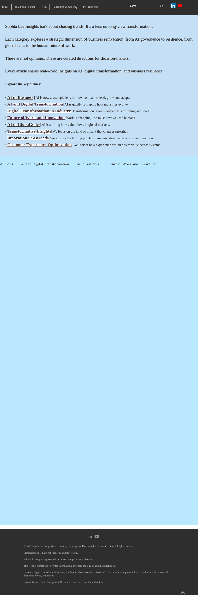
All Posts (6, 164)
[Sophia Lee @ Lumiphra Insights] (180, 5)
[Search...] (140, 6)
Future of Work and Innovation (132, 164)
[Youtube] (96, 536)
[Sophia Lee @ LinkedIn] (173, 5)
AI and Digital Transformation (45, 164)
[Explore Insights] (183, 592)
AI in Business (20, 97)
